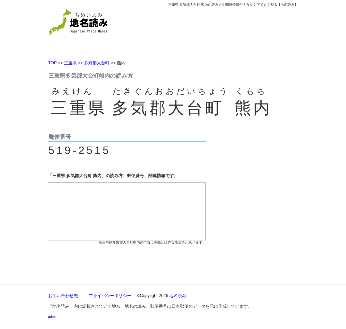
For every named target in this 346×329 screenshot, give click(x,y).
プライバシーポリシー (110, 295)
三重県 (70, 63)
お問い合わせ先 (63, 295)
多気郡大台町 (96, 63)
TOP (52, 63)
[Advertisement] (211, 31)
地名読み (177, 295)
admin (52, 317)
